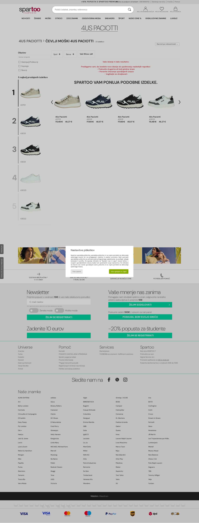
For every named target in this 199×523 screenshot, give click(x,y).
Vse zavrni (76, 271)
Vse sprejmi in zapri (119, 271)
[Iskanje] (129, 9)
